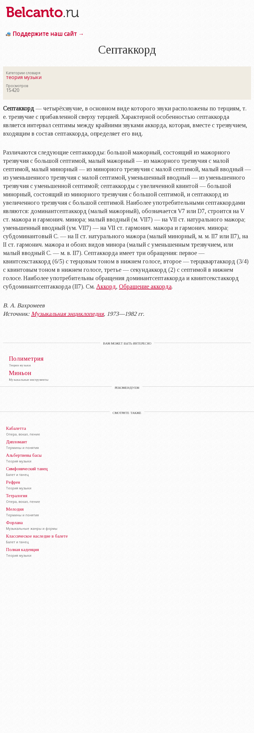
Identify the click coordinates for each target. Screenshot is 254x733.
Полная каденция (22, 549)
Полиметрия (26, 358)
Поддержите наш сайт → (48, 34)
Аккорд (106, 286)
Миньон (20, 373)
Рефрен (13, 482)
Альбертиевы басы (24, 455)
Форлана (14, 522)
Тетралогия (16, 495)
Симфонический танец (27, 468)
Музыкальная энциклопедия (67, 313)
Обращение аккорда (145, 286)
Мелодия (15, 509)
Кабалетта (16, 428)
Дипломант (16, 441)
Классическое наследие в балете (37, 536)
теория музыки (24, 77)
